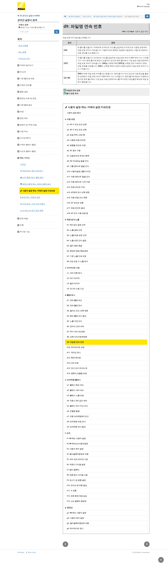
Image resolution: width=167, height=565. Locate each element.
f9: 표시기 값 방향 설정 (76, 480)
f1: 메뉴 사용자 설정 (76, 438)
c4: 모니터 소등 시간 (75, 289)
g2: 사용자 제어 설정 (75, 518)
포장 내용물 (23, 46)
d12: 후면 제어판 (74, 358)
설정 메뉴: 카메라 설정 (30, 197)
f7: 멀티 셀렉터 (73, 470)
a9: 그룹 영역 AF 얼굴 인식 (78, 166)
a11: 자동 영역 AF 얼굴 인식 (78, 177)
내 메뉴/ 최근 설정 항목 (31, 210)
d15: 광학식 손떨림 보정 (77, 373)
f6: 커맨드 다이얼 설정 (76, 464)
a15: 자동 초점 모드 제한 (77, 197)
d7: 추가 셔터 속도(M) (76, 332)
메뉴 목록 (22, 52)
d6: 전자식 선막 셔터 (75, 326)
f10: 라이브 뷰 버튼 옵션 (77, 485)
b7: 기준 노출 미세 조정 (76, 256)
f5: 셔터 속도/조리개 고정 (77, 459)
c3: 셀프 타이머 (73, 283)
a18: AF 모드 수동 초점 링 (77, 213)
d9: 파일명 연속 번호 (75, 342)
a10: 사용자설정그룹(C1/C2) (78, 171)
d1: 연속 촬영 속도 (74, 300)
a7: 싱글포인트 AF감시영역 (78, 156)
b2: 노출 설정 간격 (74, 230)
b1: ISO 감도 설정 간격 (76, 225)
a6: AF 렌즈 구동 (73, 150)
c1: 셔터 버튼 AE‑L (74, 273)
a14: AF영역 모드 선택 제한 (78, 192)
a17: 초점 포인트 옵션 (76, 208)
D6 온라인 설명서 (74, 16)
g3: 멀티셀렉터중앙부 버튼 (78, 523)
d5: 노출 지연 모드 (74, 321)
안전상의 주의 (24, 59)
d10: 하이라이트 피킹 (75, 347)
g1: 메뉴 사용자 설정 (76, 513)
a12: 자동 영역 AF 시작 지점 (78, 182)
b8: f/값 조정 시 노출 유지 (77, 261)
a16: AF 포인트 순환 (75, 203)
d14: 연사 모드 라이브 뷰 (77, 368)
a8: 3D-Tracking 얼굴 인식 (77, 161)
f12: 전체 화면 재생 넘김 (77, 496)
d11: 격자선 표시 (74, 352)
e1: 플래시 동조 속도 (75, 385)
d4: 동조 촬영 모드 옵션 (76, 316)
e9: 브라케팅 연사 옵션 (76, 427)
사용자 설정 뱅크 (74, 113)
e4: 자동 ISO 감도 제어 (77, 401)
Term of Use (32, 552)
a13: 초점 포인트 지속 (76, 187)
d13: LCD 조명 (73, 363)
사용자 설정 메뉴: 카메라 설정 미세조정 (37, 191)
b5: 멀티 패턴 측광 (74, 246)
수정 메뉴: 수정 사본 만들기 (32, 204)
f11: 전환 (71, 491)
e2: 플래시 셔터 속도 (75, 390)
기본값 (23, 164)
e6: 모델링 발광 (73, 411)
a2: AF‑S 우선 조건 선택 (77, 130)
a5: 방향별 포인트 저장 (76, 145)
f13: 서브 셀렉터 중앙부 (76, 501)
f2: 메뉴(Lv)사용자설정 (77, 444)
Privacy (21, 552)
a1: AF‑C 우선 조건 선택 (77, 124)
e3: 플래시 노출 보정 (75, 395)
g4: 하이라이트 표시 (75, 528)
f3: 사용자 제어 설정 (75, 449)
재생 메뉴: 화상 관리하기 (31, 171)
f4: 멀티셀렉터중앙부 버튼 (77, 454)
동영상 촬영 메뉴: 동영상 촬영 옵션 (35, 184)
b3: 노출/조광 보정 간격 (76, 235)
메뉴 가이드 (87, 16)
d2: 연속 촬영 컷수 (74, 305)
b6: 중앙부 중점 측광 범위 (77, 251)
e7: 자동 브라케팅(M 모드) (77, 416)
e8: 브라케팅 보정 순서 (76, 422)
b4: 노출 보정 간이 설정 (76, 240)
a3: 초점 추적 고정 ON (76, 135)
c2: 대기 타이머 (73, 278)
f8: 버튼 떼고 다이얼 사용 (77, 475)
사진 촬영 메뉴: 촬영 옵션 (32, 177)
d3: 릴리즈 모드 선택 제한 (77, 311)
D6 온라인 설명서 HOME (30, 16)
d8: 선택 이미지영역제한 (77, 337)
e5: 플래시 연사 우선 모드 (77, 406)
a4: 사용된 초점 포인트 (76, 140)
